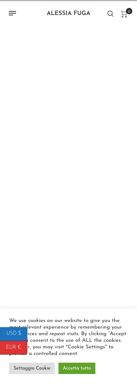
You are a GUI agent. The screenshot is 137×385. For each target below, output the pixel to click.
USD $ (16, 334)
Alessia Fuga (69, 13)
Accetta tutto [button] (77, 368)
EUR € (16, 348)
